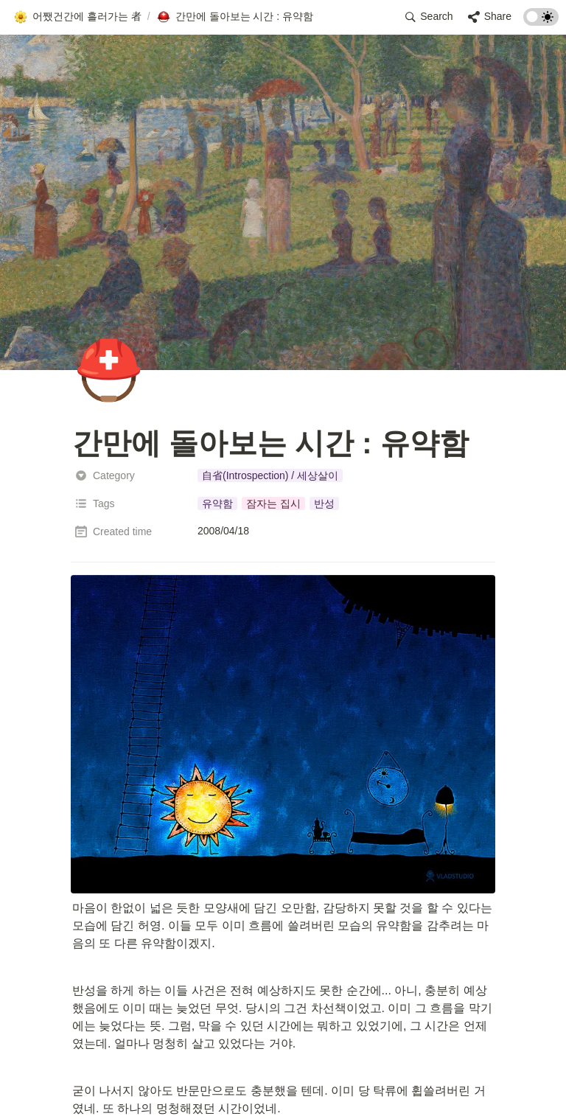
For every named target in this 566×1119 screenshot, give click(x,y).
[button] (77, 17)
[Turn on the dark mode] (541, 21)
